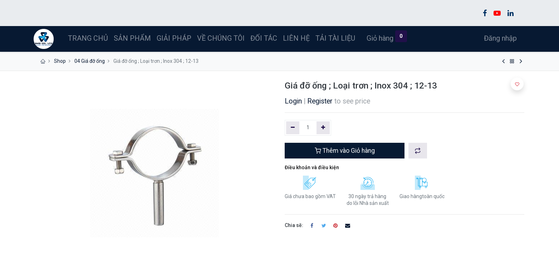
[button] (417, 150)
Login (293, 101)
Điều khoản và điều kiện (312, 167)
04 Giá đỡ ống (89, 61)
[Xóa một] (292, 127)
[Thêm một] (323, 127)
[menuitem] (89, 38)
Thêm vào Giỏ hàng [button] (345, 150)
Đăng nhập (499, 38)
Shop (60, 61)
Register (320, 101)
